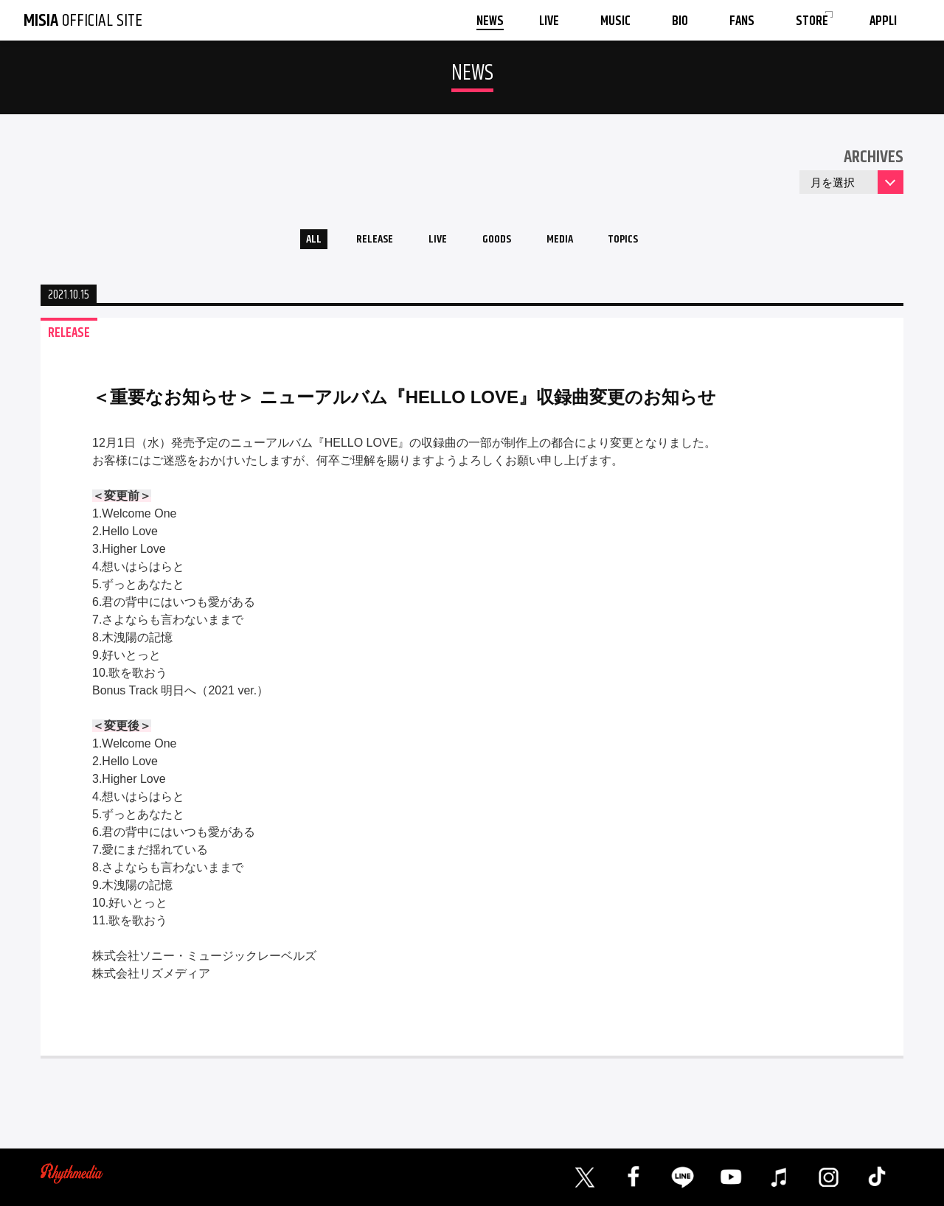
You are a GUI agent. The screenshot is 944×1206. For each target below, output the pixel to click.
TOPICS (643, 242)
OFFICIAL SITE (83, 20)
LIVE (431, 242)
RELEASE (361, 242)
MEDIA (570, 242)
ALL (291, 242)
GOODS (498, 242)
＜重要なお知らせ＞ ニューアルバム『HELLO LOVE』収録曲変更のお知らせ (404, 402)
